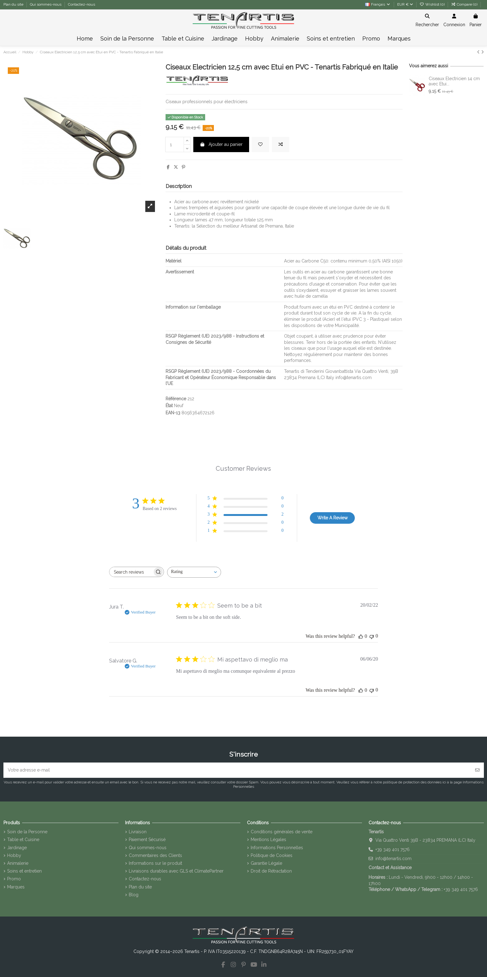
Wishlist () (433, 4)
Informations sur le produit (155, 863)
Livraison (138, 831)
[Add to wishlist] (260, 144)
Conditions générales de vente (281, 831)
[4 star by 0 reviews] (245, 507)
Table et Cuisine (23, 839)
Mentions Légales (268, 839)
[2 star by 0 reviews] (245, 523)
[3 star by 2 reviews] (245, 515)
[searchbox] (130, 572)
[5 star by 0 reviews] (245, 499)
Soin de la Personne (27, 831)
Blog (133, 894)
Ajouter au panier (221, 144)
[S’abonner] (477, 770)
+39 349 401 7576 (392, 849)
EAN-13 (173, 412)
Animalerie (17, 863)
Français (378, 4)
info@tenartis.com (393, 858)
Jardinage (17, 847)
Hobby (14, 855)
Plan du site (13, 4)
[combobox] (194, 572)
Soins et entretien (24, 871)
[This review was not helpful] (371, 636)
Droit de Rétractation (271, 871)
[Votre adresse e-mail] (237, 770)
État (169, 405)
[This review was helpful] (361, 636)
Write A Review (332, 517)
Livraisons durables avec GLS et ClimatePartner (176, 871)
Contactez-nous (81, 4)
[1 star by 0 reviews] (245, 532)
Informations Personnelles (277, 847)
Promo (14, 878)
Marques (16, 886)
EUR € (405, 4)
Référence (176, 398)
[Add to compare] (280, 144)
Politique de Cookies (271, 855)
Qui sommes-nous (46, 4)
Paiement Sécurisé (147, 839)
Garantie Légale (266, 863)
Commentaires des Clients (155, 855)
